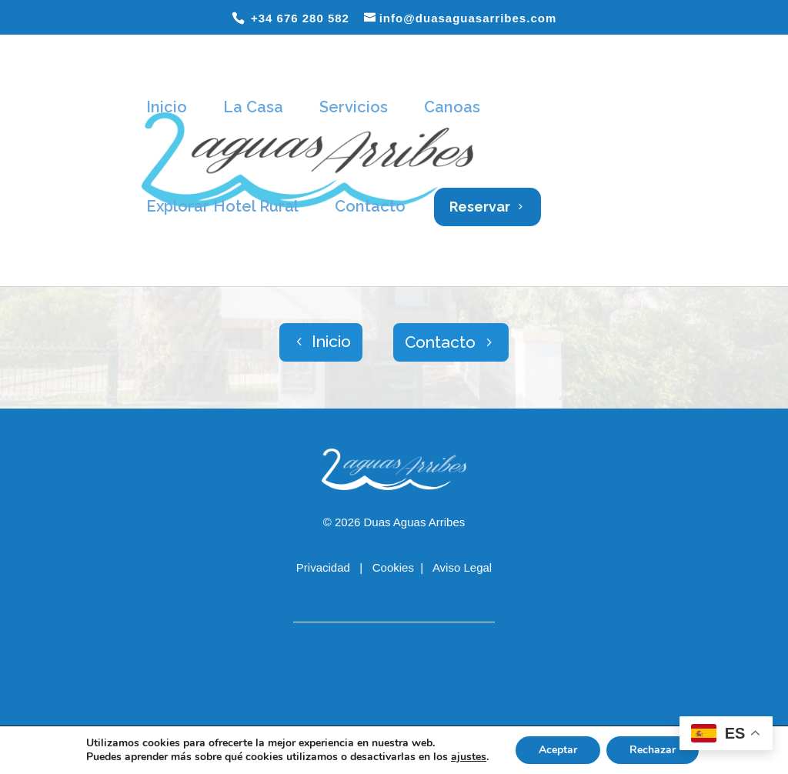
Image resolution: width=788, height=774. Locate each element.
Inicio (166, 107)
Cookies (393, 567)
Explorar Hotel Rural (222, 206)
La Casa (253, 107)
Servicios (353, 107)
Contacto (370, 206)
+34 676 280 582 (298, 18)
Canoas (452, 107)
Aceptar (558, 749)
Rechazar (652, 749)
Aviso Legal (462, 567)
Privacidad (324, 567)
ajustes (468, 757)
